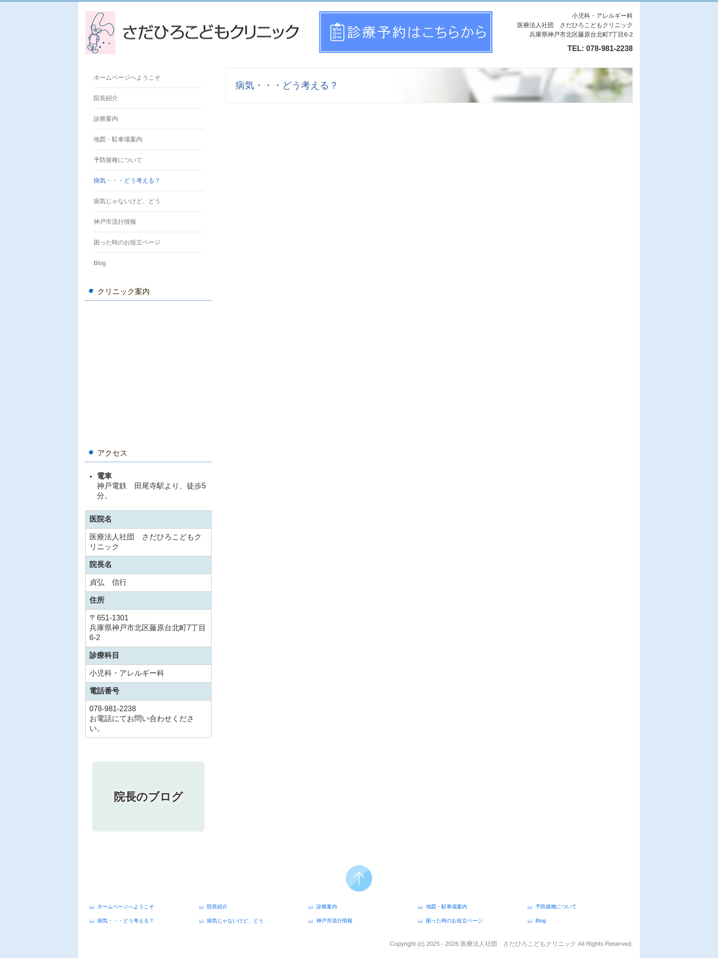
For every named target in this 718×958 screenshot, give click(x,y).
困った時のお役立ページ (127, 242)
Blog (100, 262)
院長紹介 (106, 98)
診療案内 (106, 118)
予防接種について (118, 159)
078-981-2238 (609, 48)
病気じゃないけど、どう (127, 201)
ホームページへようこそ (127, 77)
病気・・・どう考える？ (127, 180)
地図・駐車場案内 (118, 139)
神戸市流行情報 (115, 221)
